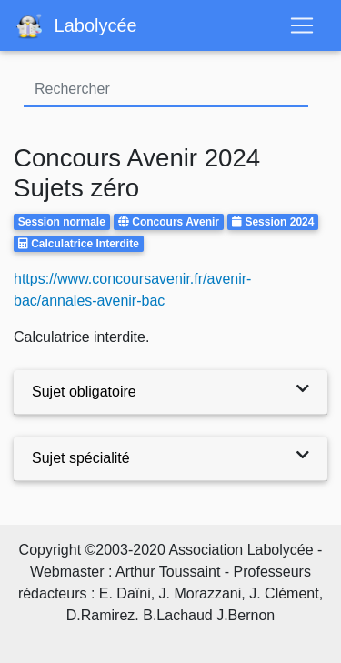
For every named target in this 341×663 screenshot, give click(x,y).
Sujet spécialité (81, 458)
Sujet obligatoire (84, 391)
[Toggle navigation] (301, 25)
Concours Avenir (175, 222)
